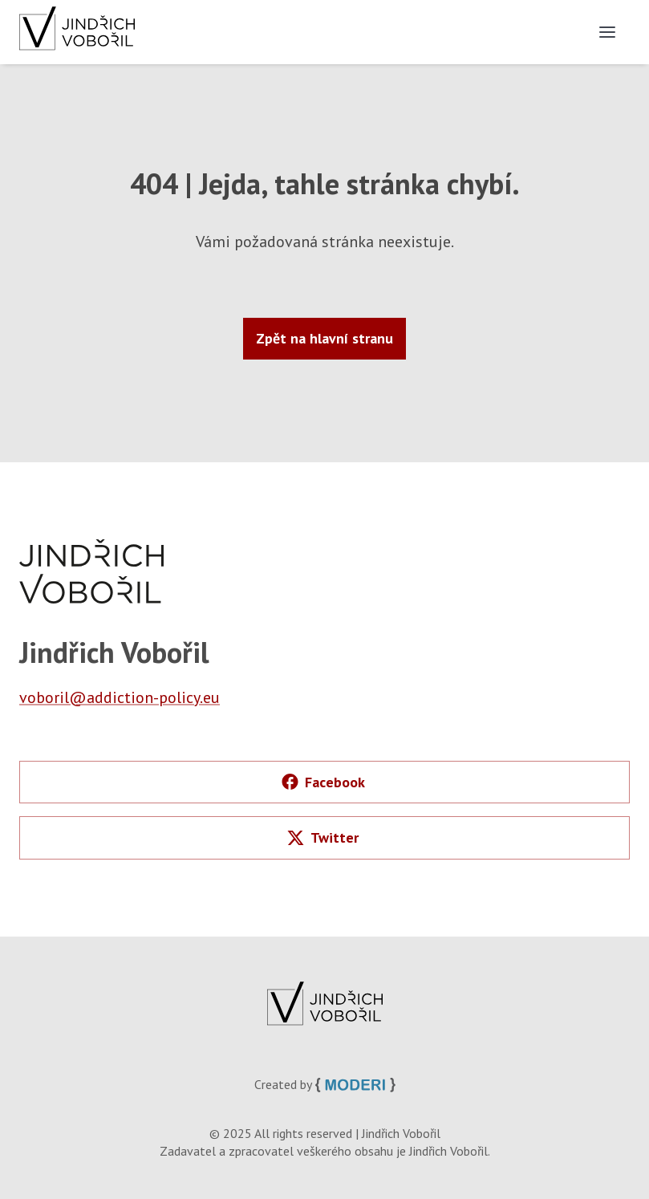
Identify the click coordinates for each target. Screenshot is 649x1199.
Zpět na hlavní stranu (324, 338)
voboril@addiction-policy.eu (119, 697)
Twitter (323, 837)
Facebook (323, 782)
